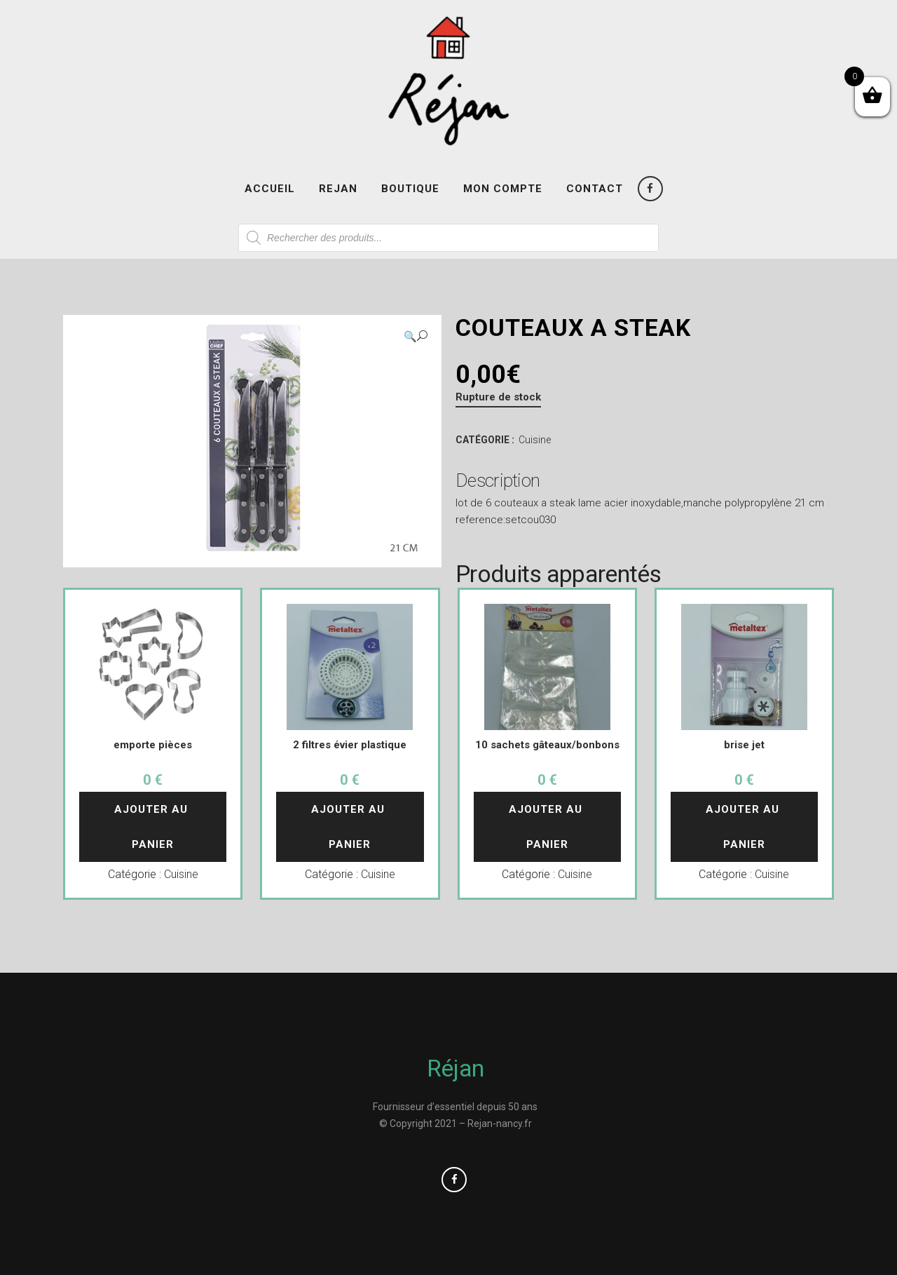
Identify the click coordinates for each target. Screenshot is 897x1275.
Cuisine (535, 439)
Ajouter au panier (152, 827)
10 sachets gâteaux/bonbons (547, 744)
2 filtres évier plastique (349, 744)
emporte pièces (153, 744)
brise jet (744, 744)
